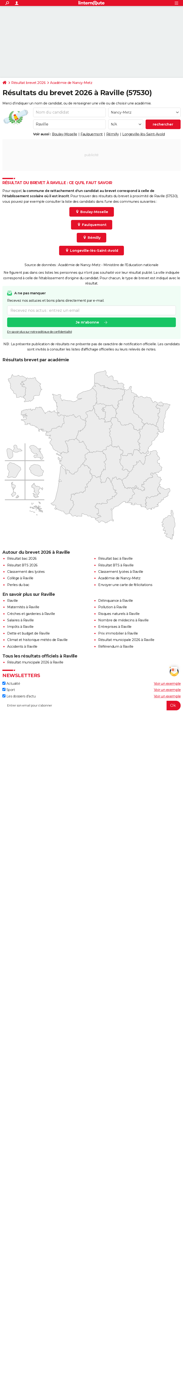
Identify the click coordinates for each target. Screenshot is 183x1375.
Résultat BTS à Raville (115, 565)
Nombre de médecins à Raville (123, 620)
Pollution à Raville (112, 607)
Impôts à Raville (20, 627)
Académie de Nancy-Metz (71, 83)
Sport (8, 690)
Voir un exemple (167, 683)
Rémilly (112, 134)
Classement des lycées (26, 572)
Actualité (11, 683)
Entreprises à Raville (115, 627)
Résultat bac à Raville (115, 558)
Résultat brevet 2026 (28, 83)
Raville (12, 600)
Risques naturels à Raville (118, 614)
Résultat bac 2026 (22, 558)
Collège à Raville (20, 578)
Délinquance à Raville (115, 600)
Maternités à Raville (23, 607)
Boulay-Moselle (64, 134)
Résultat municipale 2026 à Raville (126, 640)
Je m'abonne (87, 322)
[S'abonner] (91, 705)
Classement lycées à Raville (120, 572)
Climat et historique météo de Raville (37, 640)
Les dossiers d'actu (19, 696)
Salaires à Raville (20, 620)
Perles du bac (18, 585)
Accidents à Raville (22, 646)
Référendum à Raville (115, 646)
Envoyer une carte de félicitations (125, 585)
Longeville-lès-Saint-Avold (143, 134)
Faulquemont (92, 134)
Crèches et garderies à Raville (31, 614)
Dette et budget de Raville (28, 633)
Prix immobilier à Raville (118, 633)
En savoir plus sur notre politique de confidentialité (39, 332)
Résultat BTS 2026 (22, 565)
